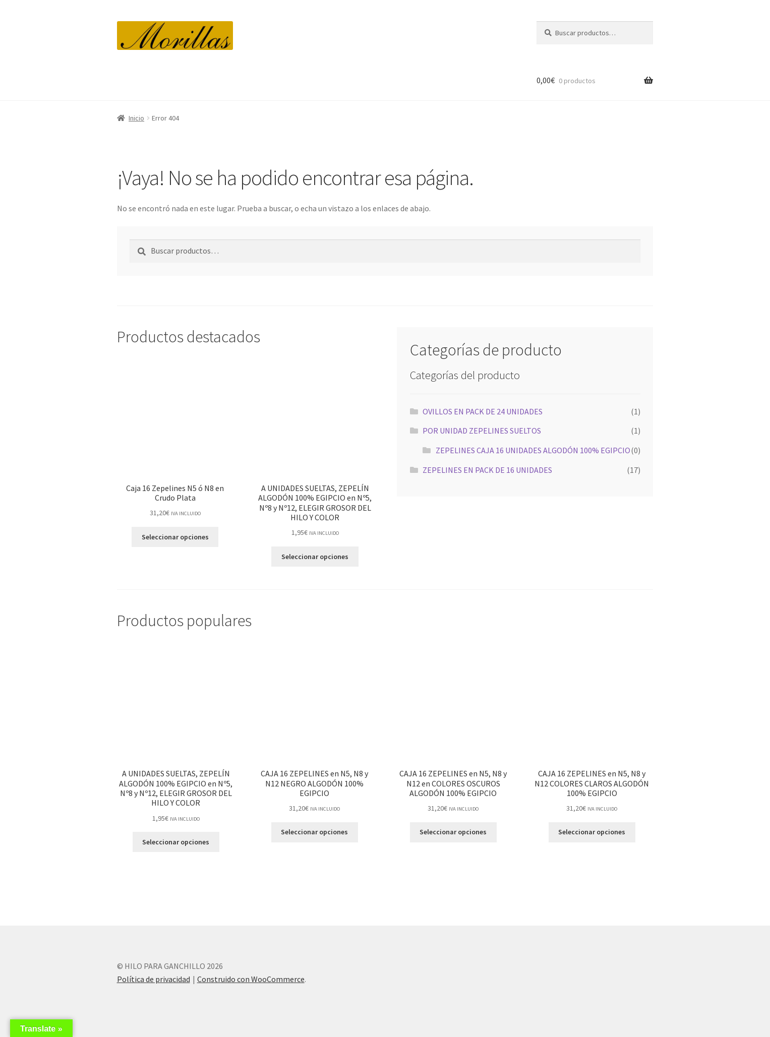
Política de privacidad (153, 979)
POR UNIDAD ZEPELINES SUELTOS (482, 430)
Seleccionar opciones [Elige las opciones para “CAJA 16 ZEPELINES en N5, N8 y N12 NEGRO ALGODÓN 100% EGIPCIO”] (314, 831)
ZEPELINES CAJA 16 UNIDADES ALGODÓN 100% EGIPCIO (533, 450)
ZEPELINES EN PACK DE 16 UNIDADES (487, 470)
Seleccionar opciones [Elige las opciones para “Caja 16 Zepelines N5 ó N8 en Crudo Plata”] (175, 536)
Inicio (136, 118)
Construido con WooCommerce (251, 979)
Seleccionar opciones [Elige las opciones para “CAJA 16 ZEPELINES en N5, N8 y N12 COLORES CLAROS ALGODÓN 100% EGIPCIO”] (591, 831)
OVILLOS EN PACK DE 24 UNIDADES (483, 411)
